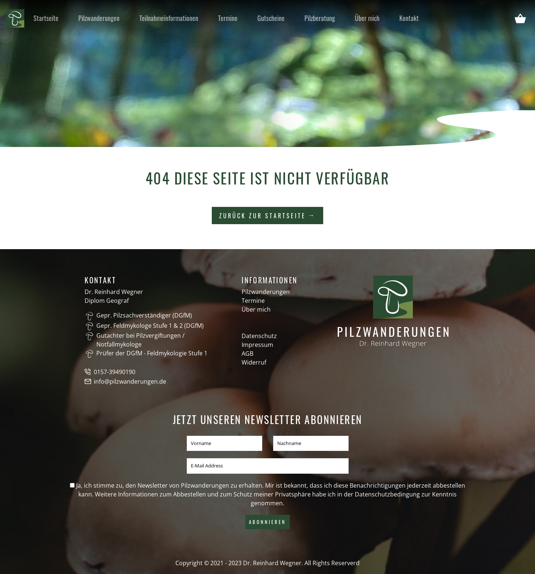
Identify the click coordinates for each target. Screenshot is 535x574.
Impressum (257, 345)
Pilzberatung (319, 18)
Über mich (367, 18)
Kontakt (409, 18)
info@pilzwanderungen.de (130, 381)
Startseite (45, 18)
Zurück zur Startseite (262, 215)
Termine (228, 18)
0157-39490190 (114, 372)
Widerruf (254, 362)
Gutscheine (271, 18)
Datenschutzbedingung (387, 494)
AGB (247, 353)
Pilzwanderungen (99, 18)
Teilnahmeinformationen (168, 18)
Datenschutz (259, 336)
